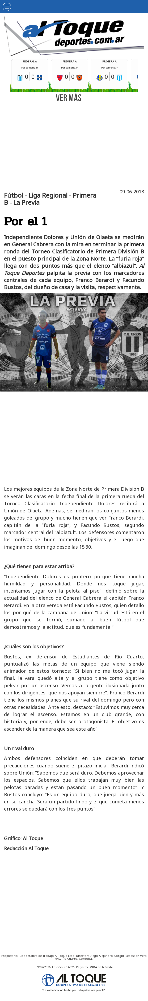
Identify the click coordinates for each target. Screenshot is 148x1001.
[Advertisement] (75, 144)
